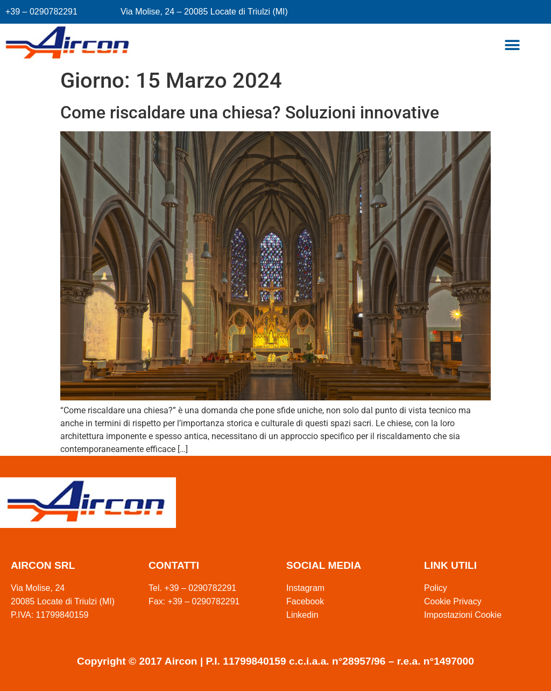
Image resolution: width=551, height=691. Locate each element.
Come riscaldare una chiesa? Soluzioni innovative (249, 112)
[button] (512, 45)
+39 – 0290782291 (41, 11)
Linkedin (302, 614)
